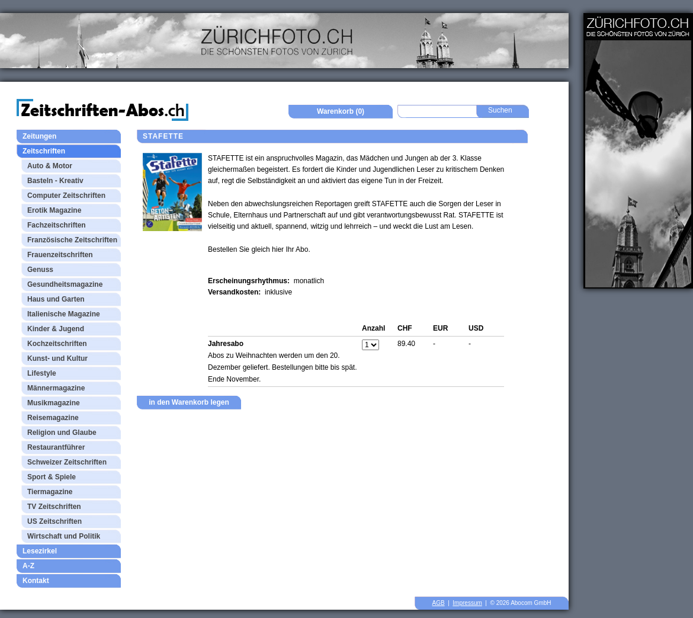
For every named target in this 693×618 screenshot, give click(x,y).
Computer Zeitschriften (66, 195)
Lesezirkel (40, 551)
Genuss (40, 269)
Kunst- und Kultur (57, 358)
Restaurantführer (56, 447)
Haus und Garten (56, 299)
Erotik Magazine (54, 210)
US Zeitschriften (54, 521)
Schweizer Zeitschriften (67, 462)
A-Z (28, 566)
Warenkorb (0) (340, 111)
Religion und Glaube (62, 432)
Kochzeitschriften (57, 344)
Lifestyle (41, 373)
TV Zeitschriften (54, 506)
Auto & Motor (49, 166)
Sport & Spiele (51, 477)
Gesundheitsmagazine (64, 284)
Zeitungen (39, 136)
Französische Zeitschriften (72, 240)
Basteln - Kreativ (55, 181)
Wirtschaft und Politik (63, 536)
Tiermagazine (49, 492)
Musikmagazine (53, 403)
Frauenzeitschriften (60, 255)
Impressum (467, 603)
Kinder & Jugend (55, 329)
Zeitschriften (44, 151)
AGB (438, 603)
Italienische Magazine (63, 314)
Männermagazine (56, 388)
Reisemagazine (53, 418)
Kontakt (36, 581)
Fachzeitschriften (56, 225)
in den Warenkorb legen (189, 402)
